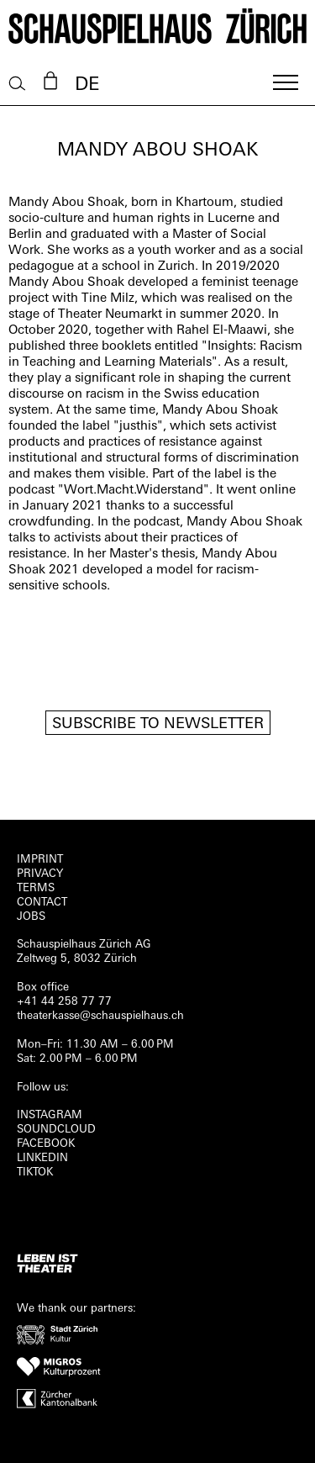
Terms (36, 888)
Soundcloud (56, 1129)
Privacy (40, 874)
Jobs (31, 916)
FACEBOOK (46, 1143)
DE (87, 85)
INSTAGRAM (49, 1115)
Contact (42, 902)
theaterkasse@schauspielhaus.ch (100, 1016)
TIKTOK (35, 1172)
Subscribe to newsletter (158, 724)
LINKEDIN (42, 1158)
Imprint (40, 859)
